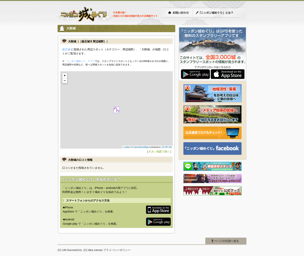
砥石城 (66, 49)
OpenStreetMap (141, 147)
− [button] (65, 81)
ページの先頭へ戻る (225, 241)
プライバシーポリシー (116, 250)
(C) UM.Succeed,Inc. (70, 250)
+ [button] (65, 75)
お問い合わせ (178, 12)
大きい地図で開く (159, 151)
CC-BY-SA (167, 147)
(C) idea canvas (93, 250)
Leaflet (126, 147)
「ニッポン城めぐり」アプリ (80, 61)
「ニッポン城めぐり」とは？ (218, 12)
